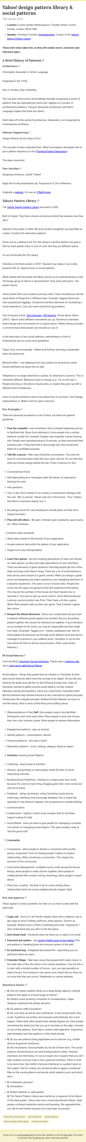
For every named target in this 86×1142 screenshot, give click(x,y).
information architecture (14, 1117)
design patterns (51, 1117)
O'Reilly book (43, 192)
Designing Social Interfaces (34, 661)
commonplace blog (25, 1135)
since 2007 (68, 1135)
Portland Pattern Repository (52, 151)
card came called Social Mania (25, 665)
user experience (35, 1117)
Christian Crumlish (40, 1121)
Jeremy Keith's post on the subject (56, 940)
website (19, 192)
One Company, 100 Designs (41, 315)
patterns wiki (72, 661)
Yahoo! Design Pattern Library (23, 207)
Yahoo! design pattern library (16, 1121)
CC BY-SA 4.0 (38, 1138)
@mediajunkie (46, 34)
